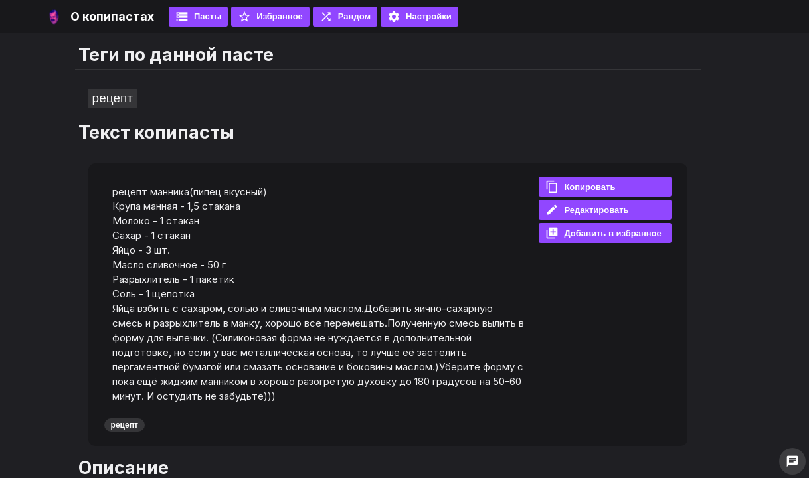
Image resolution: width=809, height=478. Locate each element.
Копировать (580, 186)
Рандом (345, 16)
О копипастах (112, 16)
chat (792, 461)
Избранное (270, 16)
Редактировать (586, 209)
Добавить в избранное (603, 233)
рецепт (112, 98)
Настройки (419, 16)
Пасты (198, 16)
